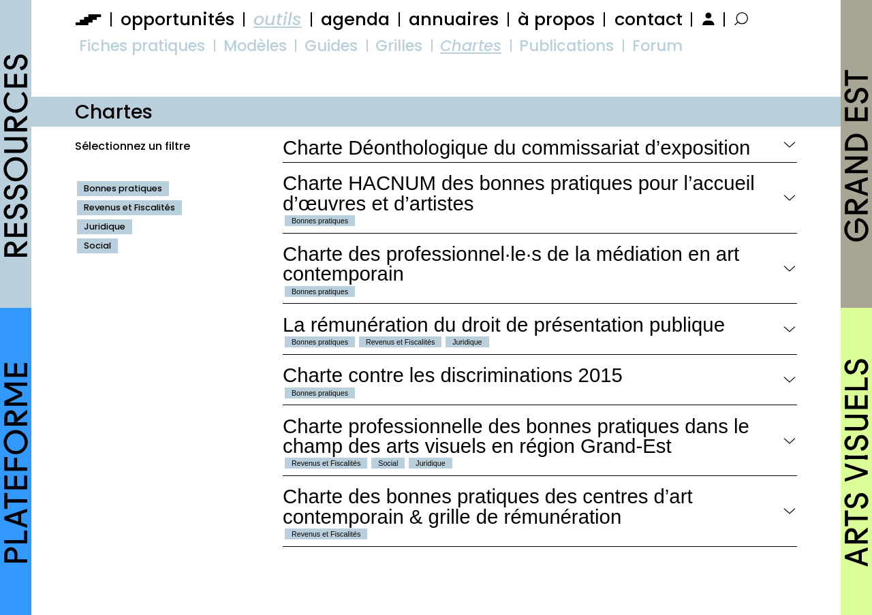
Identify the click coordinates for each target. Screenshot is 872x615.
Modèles (255, 46)
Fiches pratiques (142, 46)
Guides (331, 46)
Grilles (398, 46)
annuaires (454, 19)
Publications (566, 46)
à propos (556, 19)
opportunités (177, 19)
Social (97, 245)
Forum (657, 46)
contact (648, 19)
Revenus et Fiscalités (129, 207)
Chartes (470, 46)
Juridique (104, 226)
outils (277, 19)
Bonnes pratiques (123, 188)
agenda (355, 19)
